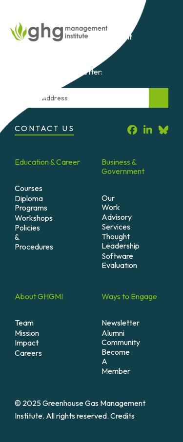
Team (24, 322)
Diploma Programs (31, 202)
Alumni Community (121, 337)
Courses (28, 188)
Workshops (34, 218)
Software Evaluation (119, 260)
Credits (122, 416)
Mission (27, 333)
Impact (27, 342)
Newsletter (121, 322)
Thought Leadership (121, 240)
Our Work (111, 202)
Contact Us (44, 128)
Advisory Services (117, 221)
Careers (28, 353)
